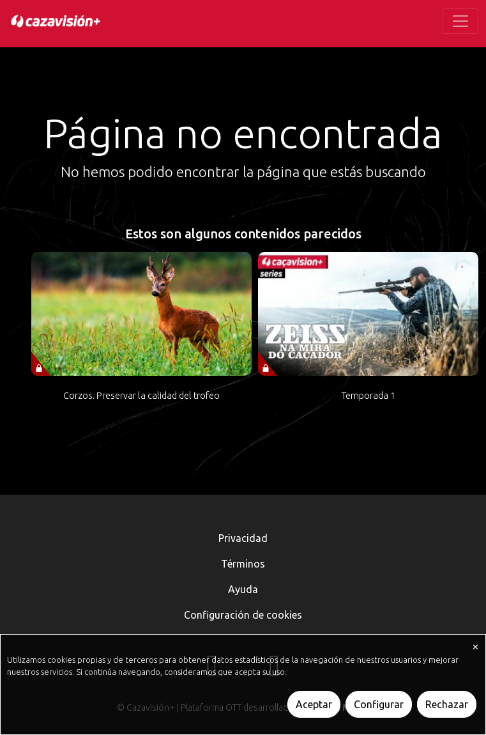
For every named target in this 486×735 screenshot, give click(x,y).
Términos (243, 563)
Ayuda (243, 589)
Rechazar (446, 704)
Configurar (379, 704)
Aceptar (314, 704)
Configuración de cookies (243, 615)
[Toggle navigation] (460, 21)
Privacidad (243, 538)
